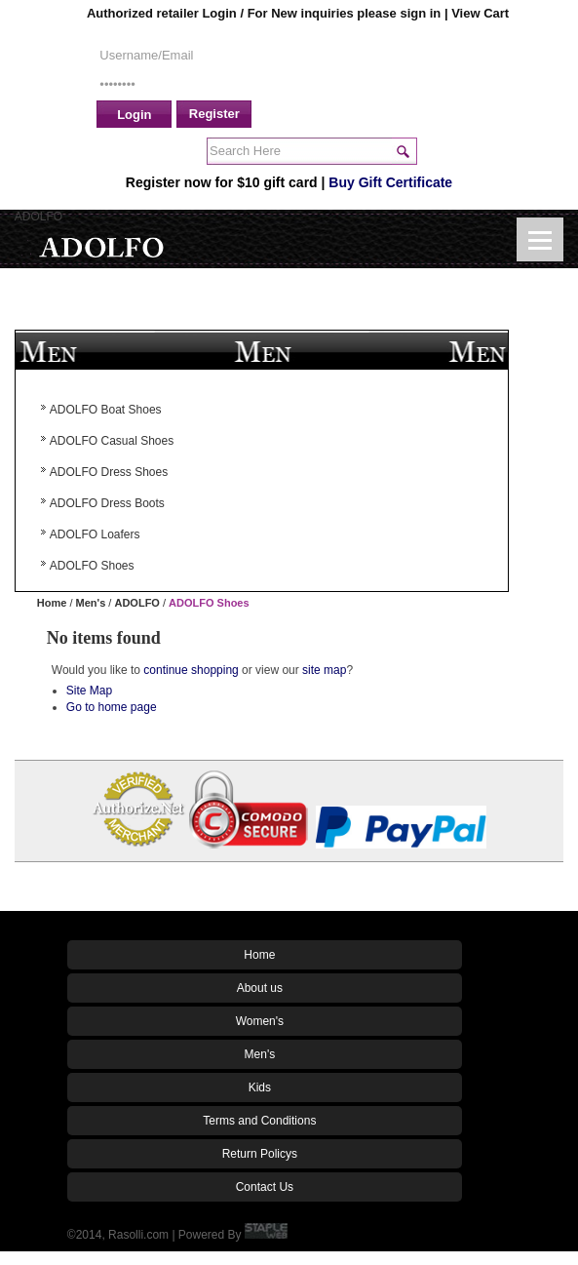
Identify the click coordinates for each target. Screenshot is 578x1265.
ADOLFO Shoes (209, 603)
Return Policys (259, 1154)
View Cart (480, 13)
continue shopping (190, 670)
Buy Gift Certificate (390, 182)
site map (324, 670)
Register (214, 113)
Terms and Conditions (259, 1120)
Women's (260, 1021)
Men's (91, 603)
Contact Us (264, 1187)
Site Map (89, 690)
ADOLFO (136, 603)
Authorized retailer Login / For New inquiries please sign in (265, 13)
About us (260, 988)
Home (52, 603)
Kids (260, 1087)
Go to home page (111, 707)
